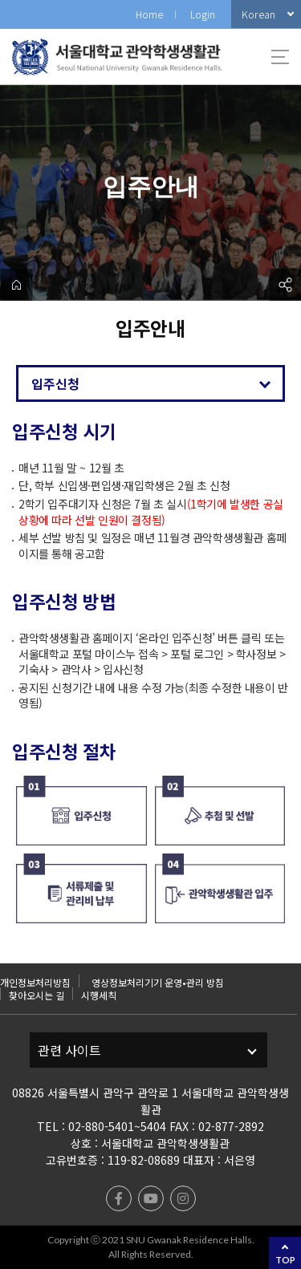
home (16, 285)
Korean (258, 14)
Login (202, 14)
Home (149, 14)
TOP (285, 1260)
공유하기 (285, 285)
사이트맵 (280, 57)
